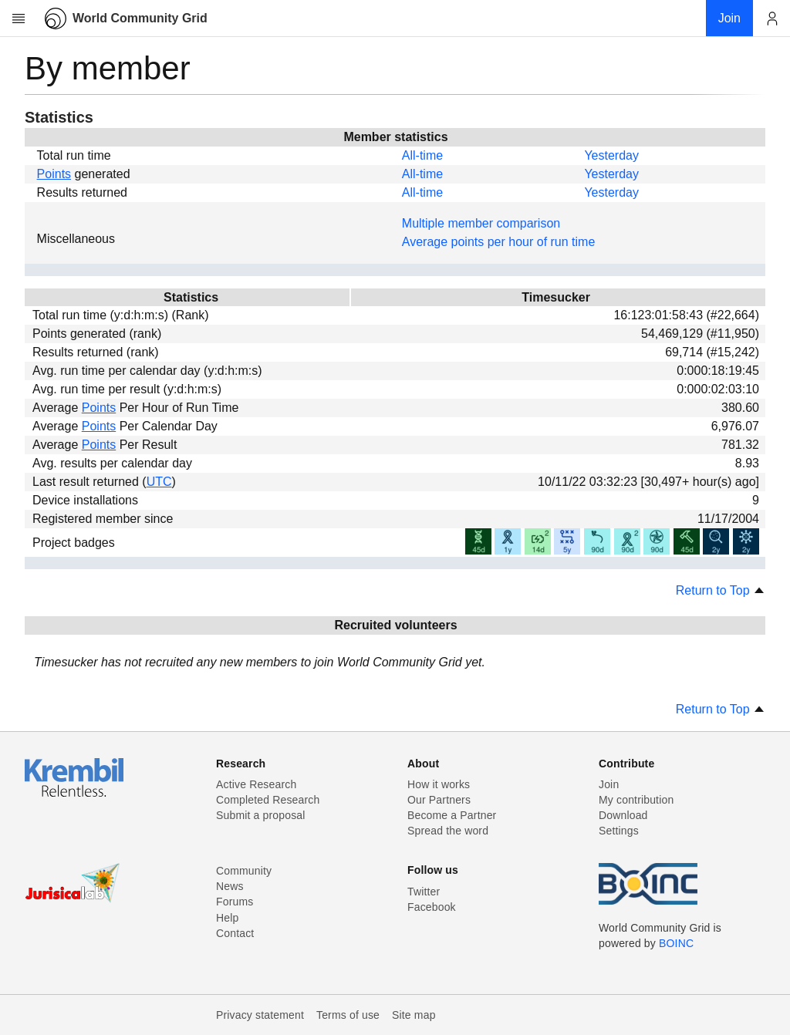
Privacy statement (260, 1015)
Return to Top (720, 590)
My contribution (636, 800)
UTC (159, 481)
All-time (422, 155)
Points (54, 173)
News (230, 886)
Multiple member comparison (481, 223)
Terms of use (348, 1015)
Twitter (423, 891)
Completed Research (267, 800)
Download (623, 815)
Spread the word (447, 830)
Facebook (431, 907)
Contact (235, 933)
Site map (414, 1015)
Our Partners (439, 800)
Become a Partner (451, 815)
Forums (234, 901)
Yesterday (611, 155)
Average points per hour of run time (499, 241)
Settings (619, 830)
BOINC (676, 943)
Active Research (256, 784)
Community (244, 871)
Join (609, 784)
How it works (438, 784)
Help (227, 918)
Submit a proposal (261, 815)
